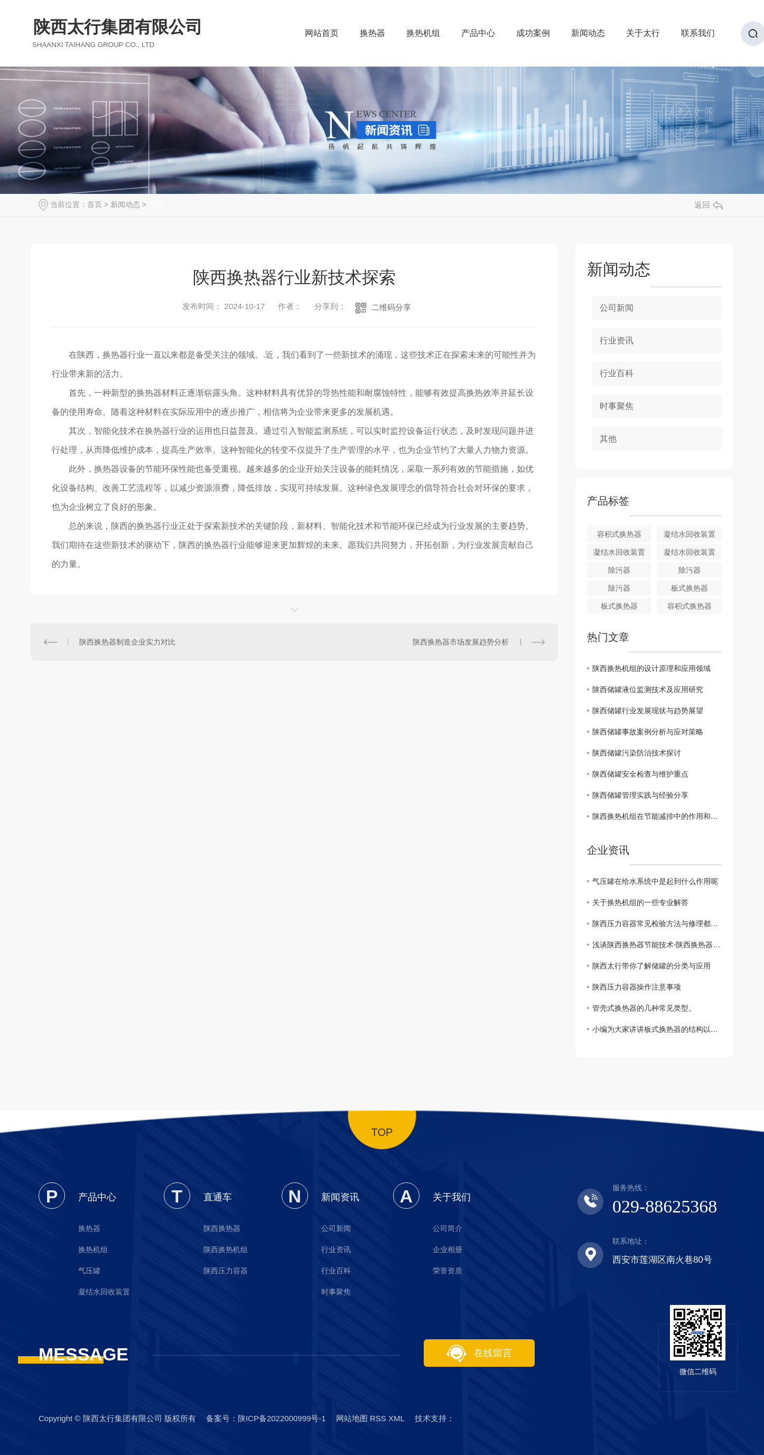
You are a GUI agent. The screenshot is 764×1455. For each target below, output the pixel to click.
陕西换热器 (221, 1228)
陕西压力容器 (225, 1270)
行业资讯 (616, 340)
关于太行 (643, 36)
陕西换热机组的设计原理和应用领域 (651, 668)
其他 (155, 204)
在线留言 (479, 1353)
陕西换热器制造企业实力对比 (127, 642)
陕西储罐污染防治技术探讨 (636, 753)
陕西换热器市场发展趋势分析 (461, 642)
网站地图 (352, 1418)
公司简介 (447, 1228)
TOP (382, 1132)
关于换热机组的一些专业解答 (640, 902)
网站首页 (322, 36)
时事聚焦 (616, 406)
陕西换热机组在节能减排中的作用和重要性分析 (657, 816)
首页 (94, 204)
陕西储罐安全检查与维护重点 (640, 774)
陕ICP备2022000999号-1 (282, 1418)
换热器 (372, 36)
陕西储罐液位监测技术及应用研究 (647, 689)
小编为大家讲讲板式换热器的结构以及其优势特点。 (657, 1029)
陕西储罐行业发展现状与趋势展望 (647, 710)
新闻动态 (588, 36)
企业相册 (447, 1249)
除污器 (619, 570)
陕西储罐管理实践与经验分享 (640, 795)
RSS (378, 1418)
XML (396, 1418)
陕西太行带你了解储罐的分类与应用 (651, 966)
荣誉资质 (447, 1270)
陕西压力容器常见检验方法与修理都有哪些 (657, 923)
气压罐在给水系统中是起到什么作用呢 (655, 881)
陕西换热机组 (225, 1249)
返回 (708, 204)
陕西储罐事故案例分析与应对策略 (647, 732)
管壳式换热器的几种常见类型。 (644, 1008)
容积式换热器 (619, 534)
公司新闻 (616, 307)
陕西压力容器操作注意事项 (636, 987)
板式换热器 (689, 588)
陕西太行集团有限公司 (117, 32)
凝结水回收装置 (689, 534)
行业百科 (616, 373)
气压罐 (89, 1270)
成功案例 (533, 36)
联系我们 (698, 36)
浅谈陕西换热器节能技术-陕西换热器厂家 (657, 944)
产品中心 (478, 36)
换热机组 (423, 36)
